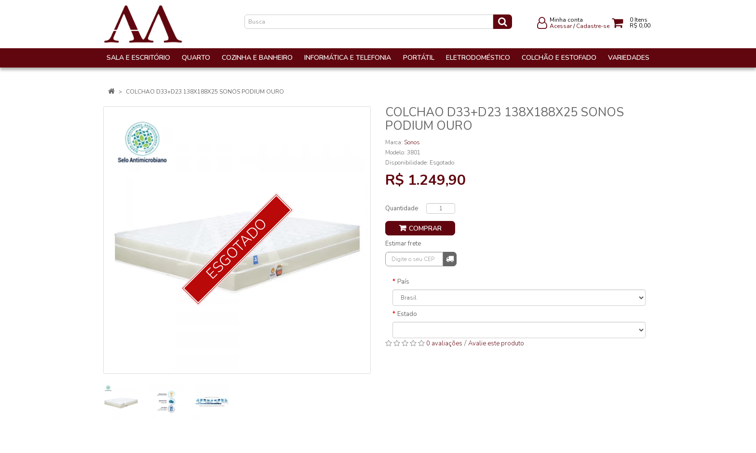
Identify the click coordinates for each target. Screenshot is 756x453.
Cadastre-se (592, 26)
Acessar (561, 26)
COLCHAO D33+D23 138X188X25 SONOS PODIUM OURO (205, 92)
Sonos (412, 142)
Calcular (450, 258)
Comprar (425, 228)
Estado (407, 314)
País (403, 281)
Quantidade (401, 208)
